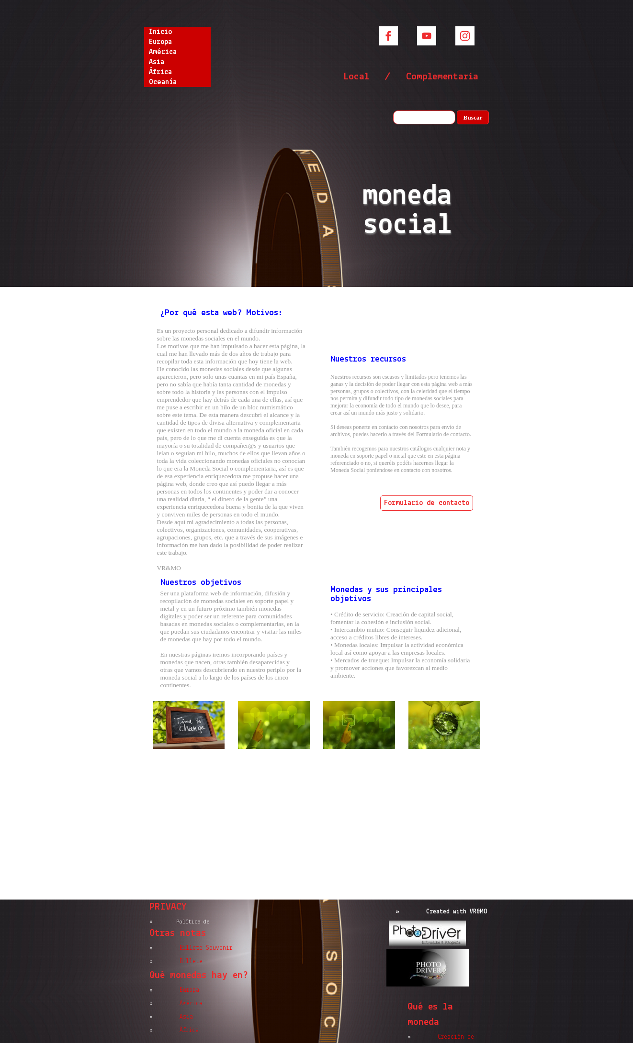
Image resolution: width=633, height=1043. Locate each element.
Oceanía (163, 82)
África (160, 72)
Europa (160, 42)
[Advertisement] (316, 825)
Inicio (160, 32)
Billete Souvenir (206, 948)
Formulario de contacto (426, 503)
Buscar (473, 117)
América (163, 52)
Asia (156, 62)
